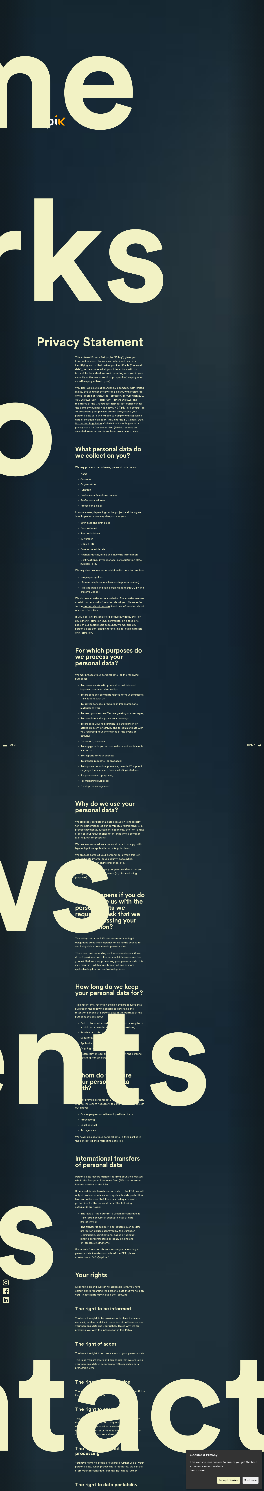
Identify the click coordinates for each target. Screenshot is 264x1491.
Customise (250, 1480)
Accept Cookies (229, 1480)
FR (116, 427)
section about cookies (96, 606)
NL (121, 427)
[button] (10, 745)
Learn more (197, 1470)
